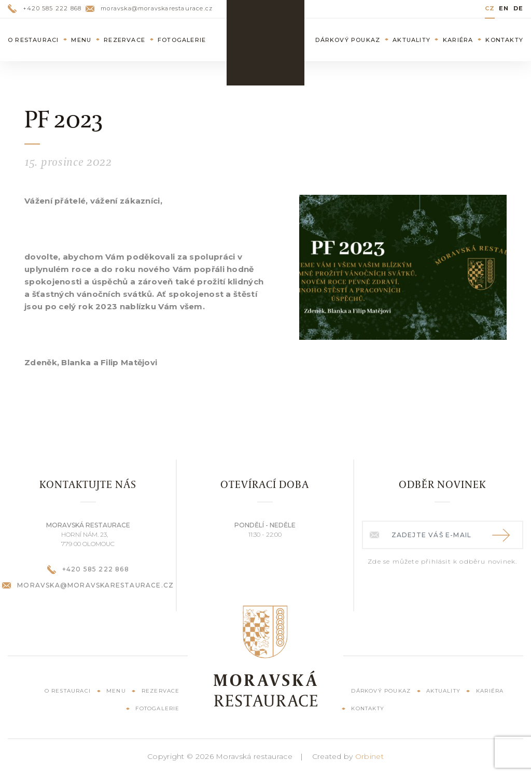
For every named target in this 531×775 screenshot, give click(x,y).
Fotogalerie (182, 40)
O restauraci (33, 40)
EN (504, 8)
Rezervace (124, 40)
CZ (490, 8)
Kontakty (504, 40)
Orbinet (369, 756)
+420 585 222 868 (44, 8)
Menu (81, 40)
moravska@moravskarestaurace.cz (149, 8)
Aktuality (411, 40)
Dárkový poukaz (347, 40)
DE (518, 8)
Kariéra (458, 40)
